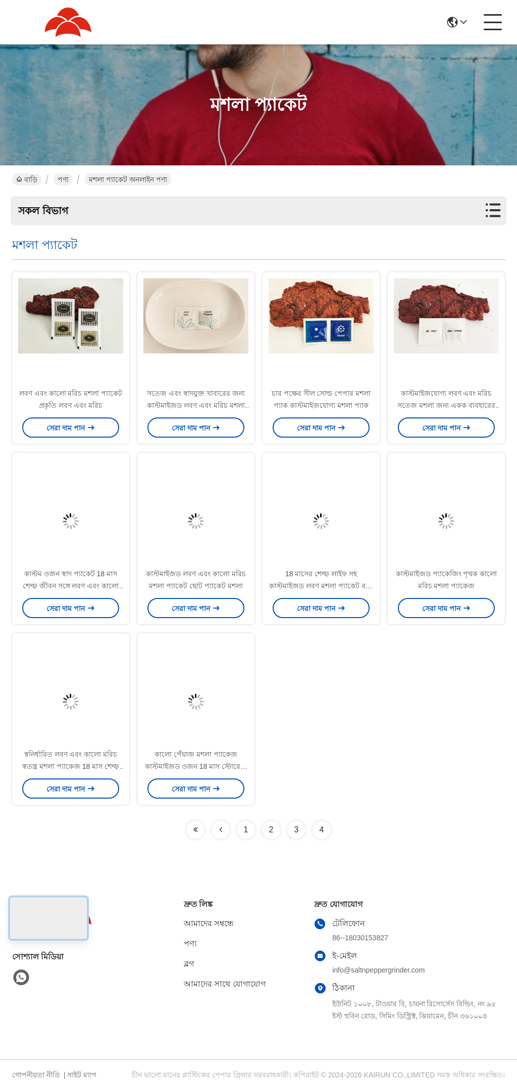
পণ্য (63, 179)
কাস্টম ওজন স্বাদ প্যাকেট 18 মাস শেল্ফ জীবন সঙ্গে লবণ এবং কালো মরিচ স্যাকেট (71, 586)
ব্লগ (189, 963)
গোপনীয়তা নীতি (36, 1075)
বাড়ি (26, 179)
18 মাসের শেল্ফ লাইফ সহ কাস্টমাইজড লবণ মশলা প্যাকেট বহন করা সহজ (321, 586)
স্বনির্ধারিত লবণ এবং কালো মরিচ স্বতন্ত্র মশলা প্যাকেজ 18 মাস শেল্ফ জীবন (70, 766)
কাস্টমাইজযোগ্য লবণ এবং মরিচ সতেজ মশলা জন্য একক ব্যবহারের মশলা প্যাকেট (446, 405)
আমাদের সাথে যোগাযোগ (225, 984)
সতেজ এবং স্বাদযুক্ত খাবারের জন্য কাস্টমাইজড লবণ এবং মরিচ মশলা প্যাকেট (196, 405)
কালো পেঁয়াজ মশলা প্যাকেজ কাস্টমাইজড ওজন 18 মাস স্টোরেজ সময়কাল (196, 766)
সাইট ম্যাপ (81, 1075)
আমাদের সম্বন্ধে (209, 923)
